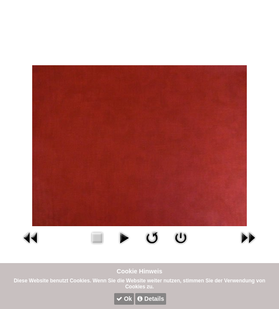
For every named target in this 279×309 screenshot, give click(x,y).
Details (150, 298)
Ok (124, 298)
